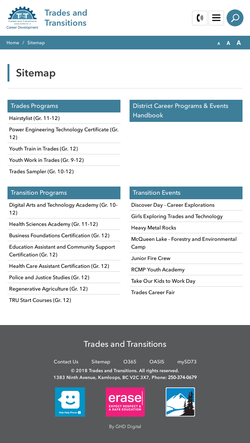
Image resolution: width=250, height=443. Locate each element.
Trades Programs (34, 106)
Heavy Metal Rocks (153, 227)
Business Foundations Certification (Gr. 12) (59, 235)
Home (13, 43)
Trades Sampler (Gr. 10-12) (41, 171)
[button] (218, 43)
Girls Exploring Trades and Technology (177, 216)
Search (235, 17)
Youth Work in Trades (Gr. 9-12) (46, 160)
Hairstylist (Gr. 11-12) (34, 118)
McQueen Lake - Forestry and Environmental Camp (184, 243)
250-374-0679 (182, 377)
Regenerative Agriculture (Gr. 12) (48, 288)
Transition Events (156, 192)
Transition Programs (39, 192)
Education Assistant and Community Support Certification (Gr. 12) (62, 250)
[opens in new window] (70, 401)
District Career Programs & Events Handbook (180, 110)
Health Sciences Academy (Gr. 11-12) (53, 224)
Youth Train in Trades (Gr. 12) (43, 148)
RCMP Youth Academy (158, 269)
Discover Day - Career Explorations (173, 205)
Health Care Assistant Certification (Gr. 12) (59, 266)
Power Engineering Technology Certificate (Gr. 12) (63, 133)
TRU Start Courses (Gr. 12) (40, 300)
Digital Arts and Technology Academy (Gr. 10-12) (63, 209)
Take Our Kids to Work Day (163, 281)
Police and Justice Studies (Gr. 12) (49, 277)
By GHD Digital (125, 426)
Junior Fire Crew (150, 258)
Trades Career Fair (153, 292)
